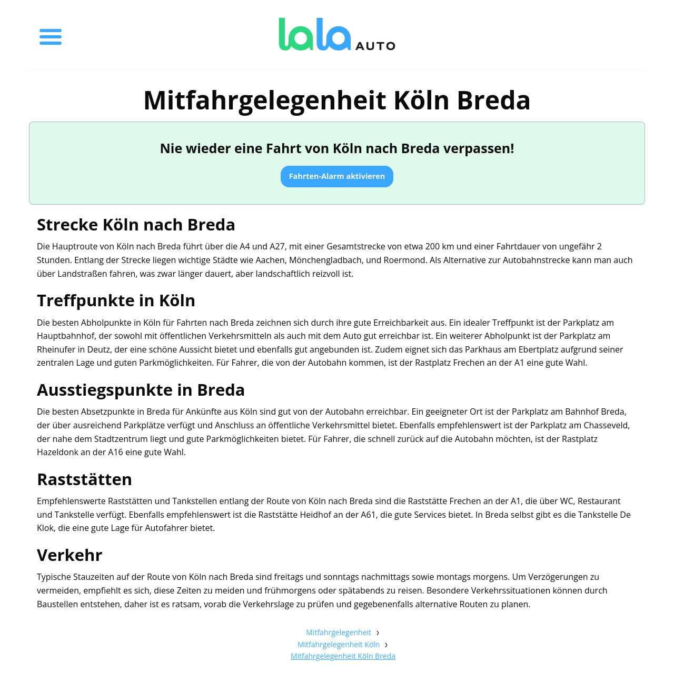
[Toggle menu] (50, 34)
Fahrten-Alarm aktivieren (337, 176)
